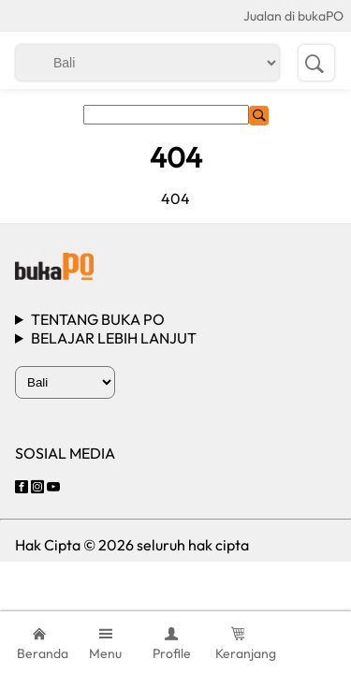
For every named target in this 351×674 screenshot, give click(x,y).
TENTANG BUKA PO (98, 319)
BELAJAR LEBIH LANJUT (114, 338)
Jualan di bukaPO (293, 15)
